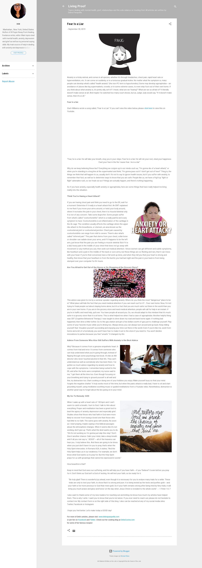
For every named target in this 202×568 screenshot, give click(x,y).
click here (148, 108)
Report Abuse (8, 81)
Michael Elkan (125, 556)
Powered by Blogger (119, 551)
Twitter (92, 520)
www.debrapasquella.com (109, 517)
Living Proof (77, 6)
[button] (170, 24)
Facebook (82, 520)
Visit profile (18, 53)
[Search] (175, 7)
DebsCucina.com (128, 520)
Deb (18, 24)
